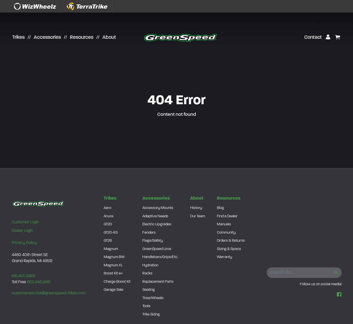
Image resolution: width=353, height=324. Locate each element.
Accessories (47, 37)
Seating (148, 290)
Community (226, 233)
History (196, 208)
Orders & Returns (231, 241)
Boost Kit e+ (113, 273)
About (109, 37)
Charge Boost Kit (117, 282)
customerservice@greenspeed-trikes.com (49, 293)
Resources (81, 37)
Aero (107, 208)
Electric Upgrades (156, 224)
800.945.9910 (39, 282)
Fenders (149, 233)
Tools (146, 306)
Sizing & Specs (229, 249)
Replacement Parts (158, 282)
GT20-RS (111, 233)
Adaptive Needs (155, 216)
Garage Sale (113, 290)
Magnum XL (113, 265)
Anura (108, 216)
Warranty (224, 257)
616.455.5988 (23, 276)
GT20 (108, 224)
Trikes (18, 37)
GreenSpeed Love (156, 249)
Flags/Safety (152, 241)
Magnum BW (114, 257)
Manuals (224, 224)
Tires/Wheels (153, 298)
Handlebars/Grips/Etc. (160, 257)
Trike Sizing (151, 314)
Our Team (197, 216)
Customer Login (25, 222)
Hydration (150, 265)
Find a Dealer (227, 216)
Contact (313, 37)
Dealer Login (22, 231)
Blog (220, 208)
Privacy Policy (24, 243)
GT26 (108, 241)
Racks (147, 273)
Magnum (111, 249)
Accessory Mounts (157, 208)
